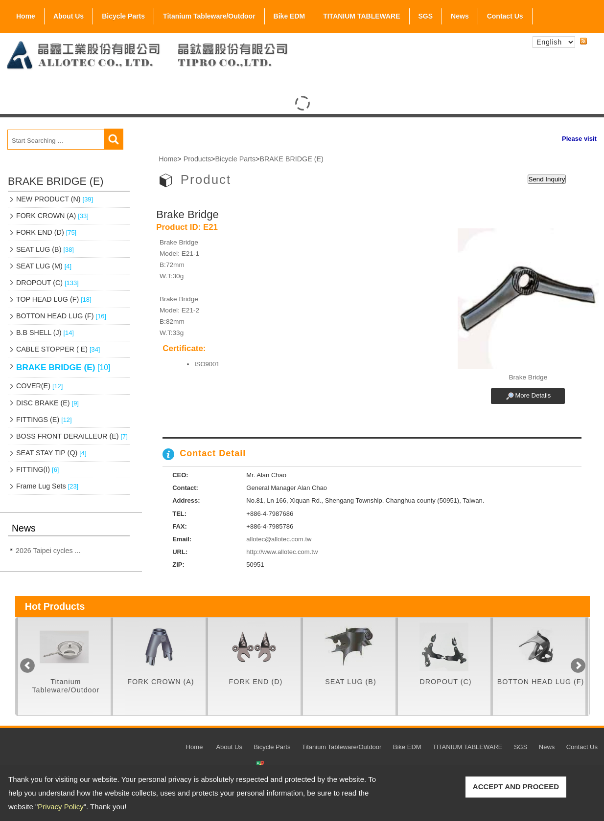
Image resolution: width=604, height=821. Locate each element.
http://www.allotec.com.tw (282, 551)
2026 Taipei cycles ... (48, 551)
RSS (583, 41)
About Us (68, 14)
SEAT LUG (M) (43, 266)
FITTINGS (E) (44, 419)
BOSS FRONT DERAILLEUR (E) (72, 436)
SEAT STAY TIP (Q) (51, 453)
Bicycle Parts (123, 14)
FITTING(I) (37, 469)
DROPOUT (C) (47, 283)
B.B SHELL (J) (45, 332)
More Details (533, 395)
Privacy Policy (60, 806)
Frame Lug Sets (47, 486)
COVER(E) (39, 386)
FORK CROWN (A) (52, 216)
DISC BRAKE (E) (47, 403)
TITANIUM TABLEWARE (361, 16)
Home (25, 16)
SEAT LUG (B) (45, 249)
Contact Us (505, 16)
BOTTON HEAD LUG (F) (61, 316)
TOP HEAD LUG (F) (54, 299)
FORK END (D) (46, 232)
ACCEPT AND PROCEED (516, 786)
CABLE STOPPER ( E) (58, 349)
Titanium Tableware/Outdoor (209, 16)
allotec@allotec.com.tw (278, 539)
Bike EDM (289, 16)
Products (197, 159)
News (460, 16)
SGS (425, 14)
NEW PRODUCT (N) (54, 199)
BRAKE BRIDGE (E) (63, 367)
